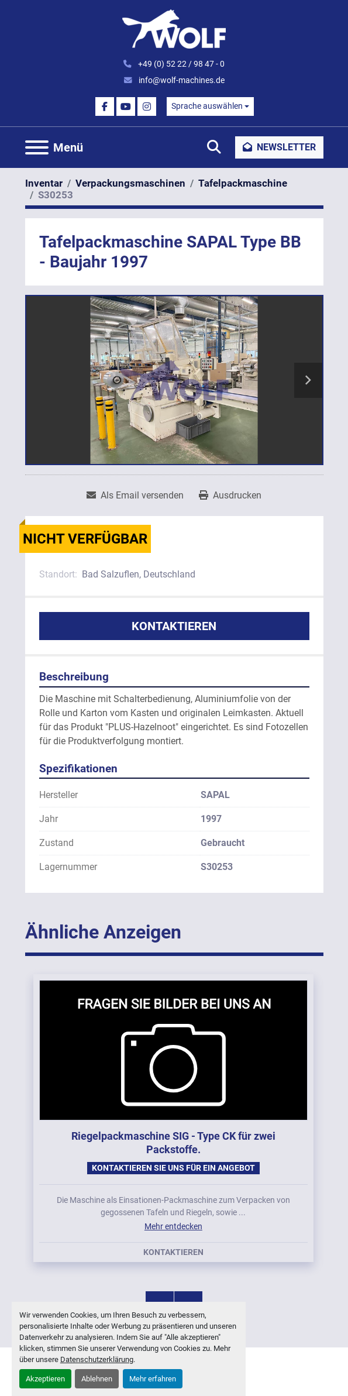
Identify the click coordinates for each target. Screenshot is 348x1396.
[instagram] (146, 106)
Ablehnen (96, 1378)
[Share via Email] (135, 495)
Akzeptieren (45, 1378)
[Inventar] (44, 183)
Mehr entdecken (173, 1226)
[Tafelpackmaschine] (242, 183)
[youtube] (125, 106)
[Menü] (37, 147)
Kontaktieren (174, 626)
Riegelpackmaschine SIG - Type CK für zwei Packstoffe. (173, 1143)
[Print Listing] (230, 495)
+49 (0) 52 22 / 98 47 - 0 (180, 63)
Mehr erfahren (152, 1378)
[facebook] (104, 106)
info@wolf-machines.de (181, 80)
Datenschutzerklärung (96, 1359)
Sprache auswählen (207, 106)
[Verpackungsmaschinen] (130, 183)
